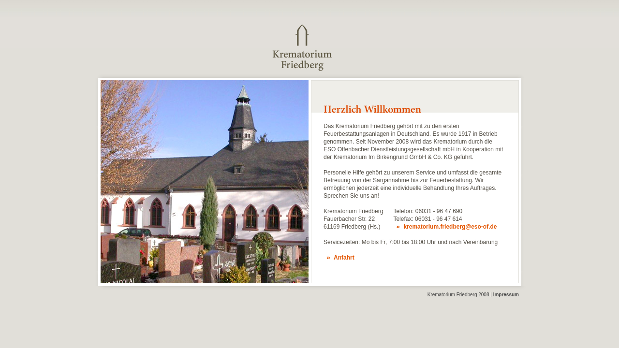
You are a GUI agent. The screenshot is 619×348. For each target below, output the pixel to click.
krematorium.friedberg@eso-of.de (450, 226)
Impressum (506, 294)
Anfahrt (344, 257)
